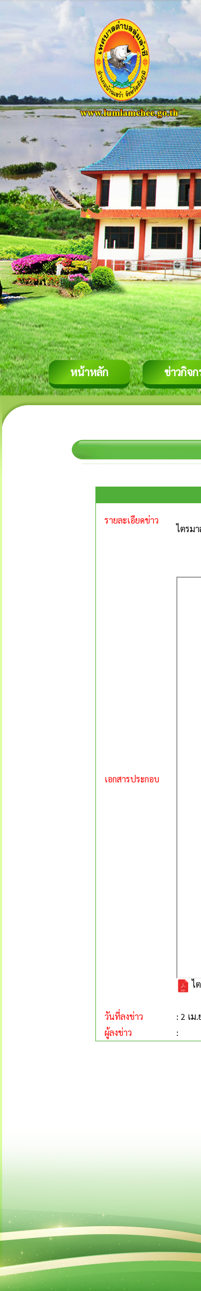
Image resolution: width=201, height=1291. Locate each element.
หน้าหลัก (89, 372)
